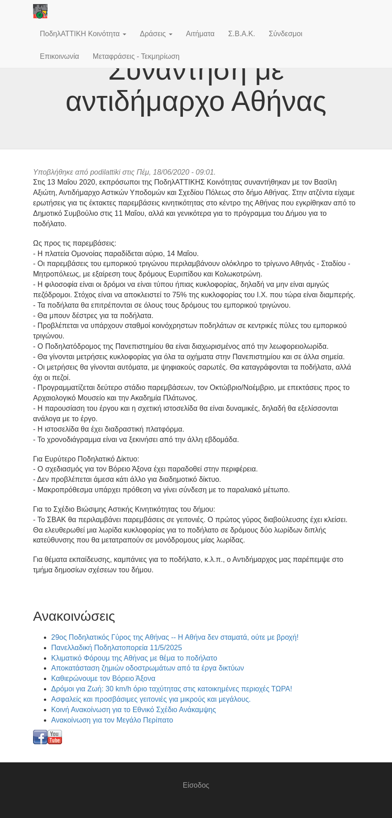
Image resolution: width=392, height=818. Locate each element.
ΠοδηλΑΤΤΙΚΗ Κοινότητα (83, 34)
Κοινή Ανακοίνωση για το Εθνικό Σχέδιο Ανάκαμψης (133, 709)
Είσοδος (196, 785)
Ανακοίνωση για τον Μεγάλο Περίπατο (112, 720)
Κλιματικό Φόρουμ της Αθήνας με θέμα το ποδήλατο (134, 658)
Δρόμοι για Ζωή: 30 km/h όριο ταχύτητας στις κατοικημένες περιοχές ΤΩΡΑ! (171, 689)
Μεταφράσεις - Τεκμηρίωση (136, 56)
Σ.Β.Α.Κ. (241, 34)
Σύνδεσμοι (285, 34)
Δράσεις (156, 34)
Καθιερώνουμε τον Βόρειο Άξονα (103, 678)
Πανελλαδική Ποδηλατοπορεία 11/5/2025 (116, 648)
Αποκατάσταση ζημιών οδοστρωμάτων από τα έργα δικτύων (147, 668)
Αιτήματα (200, 34)
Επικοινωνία (59, 56)
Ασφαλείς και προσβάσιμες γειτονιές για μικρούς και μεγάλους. (151, 699)
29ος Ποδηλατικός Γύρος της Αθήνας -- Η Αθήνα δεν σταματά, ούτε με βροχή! (175, 637)
